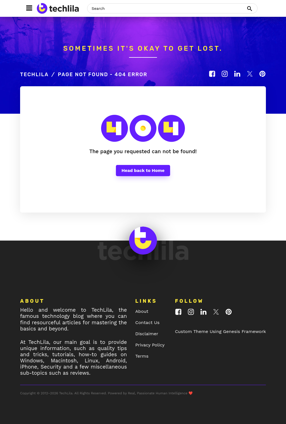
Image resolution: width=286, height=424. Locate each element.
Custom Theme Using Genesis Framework (220, 331)
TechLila (34, 74)
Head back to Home (143, 170)
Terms (141, 356)
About (141, 311)
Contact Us (147, 322)
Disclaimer (146, 333)
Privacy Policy (150, 345)
